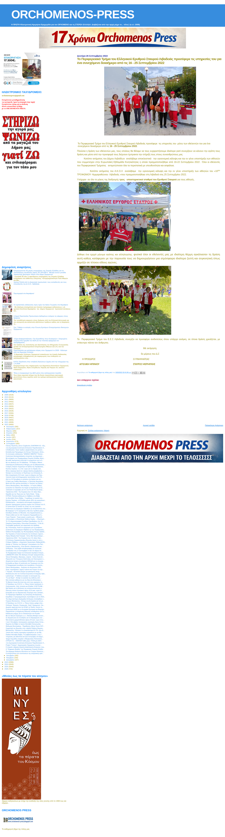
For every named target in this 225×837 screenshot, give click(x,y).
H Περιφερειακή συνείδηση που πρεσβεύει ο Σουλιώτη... (24, 565)
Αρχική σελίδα (149, 425)
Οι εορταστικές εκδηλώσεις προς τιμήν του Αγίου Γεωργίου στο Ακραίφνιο (41, 305)
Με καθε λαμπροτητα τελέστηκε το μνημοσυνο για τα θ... (24, 460)
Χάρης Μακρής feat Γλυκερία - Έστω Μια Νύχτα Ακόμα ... (25, 536)
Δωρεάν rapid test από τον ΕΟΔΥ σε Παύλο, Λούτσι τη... (24, 607)
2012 (6, 402)
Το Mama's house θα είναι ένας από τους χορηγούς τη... (24, 582)
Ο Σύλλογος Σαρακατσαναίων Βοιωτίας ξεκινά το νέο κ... (24, 540)
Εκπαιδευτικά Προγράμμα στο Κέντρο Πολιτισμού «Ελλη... (25, 452)
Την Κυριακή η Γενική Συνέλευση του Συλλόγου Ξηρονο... (25, 534)
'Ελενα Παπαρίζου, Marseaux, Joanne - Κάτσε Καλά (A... (25, 557)
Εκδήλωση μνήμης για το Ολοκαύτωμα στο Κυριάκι (23, 613)
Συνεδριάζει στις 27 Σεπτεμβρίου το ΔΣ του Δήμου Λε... (24, 550)
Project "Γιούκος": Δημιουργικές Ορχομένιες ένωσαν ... (24, 645)
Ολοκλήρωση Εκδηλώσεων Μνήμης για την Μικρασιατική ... (26, 464)
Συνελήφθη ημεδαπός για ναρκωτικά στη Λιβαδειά (22, 525)
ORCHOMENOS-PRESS (72, 14)
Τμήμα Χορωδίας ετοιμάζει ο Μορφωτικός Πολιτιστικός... (24, 639)
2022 (6, 424)
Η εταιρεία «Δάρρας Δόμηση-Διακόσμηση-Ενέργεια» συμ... (25, 647)
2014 (6, 406)
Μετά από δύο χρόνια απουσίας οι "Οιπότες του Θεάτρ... (25, 483)
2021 (6, 422)
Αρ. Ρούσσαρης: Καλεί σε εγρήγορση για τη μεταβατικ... (24, 527)
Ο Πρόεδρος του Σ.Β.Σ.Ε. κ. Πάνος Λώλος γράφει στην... (25, 603)
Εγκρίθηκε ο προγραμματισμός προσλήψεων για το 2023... (25, 597)
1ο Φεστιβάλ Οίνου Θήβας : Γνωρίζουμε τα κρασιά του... (24, 498)
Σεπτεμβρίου (11, 443)
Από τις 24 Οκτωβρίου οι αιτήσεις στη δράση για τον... (24, 479)
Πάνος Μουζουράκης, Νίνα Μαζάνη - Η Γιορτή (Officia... (24, 485)
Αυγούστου (10, 441)
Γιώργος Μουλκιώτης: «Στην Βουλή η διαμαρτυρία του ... (24, 546)
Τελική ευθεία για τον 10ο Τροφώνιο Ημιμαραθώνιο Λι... (24, 515)
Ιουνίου (9, 437)
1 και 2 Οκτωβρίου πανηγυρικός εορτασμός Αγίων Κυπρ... (25, 622)
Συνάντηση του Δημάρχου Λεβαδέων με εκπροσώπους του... (26, 508)
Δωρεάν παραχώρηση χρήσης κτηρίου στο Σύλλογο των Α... (26, 504)
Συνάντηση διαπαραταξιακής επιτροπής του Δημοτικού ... (25, 456)
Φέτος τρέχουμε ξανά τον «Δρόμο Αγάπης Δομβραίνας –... (25, 471)
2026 (6, 669)
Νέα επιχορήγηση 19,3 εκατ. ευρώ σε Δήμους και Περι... (24, 475)
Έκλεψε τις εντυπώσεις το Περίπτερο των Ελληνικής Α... (24, 473)
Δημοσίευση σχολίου (84, 385)
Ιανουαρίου (10, 426)
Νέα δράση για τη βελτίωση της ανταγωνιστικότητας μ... (24, 588)
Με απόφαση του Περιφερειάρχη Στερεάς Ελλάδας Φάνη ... (25, 458)
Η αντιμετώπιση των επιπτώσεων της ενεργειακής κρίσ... (25, 653)
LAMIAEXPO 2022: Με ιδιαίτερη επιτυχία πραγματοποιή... (25, 555)
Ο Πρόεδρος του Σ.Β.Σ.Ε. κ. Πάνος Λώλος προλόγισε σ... (25, 584)
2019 (6, 417)
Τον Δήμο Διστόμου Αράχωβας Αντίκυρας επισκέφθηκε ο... (25, 599)
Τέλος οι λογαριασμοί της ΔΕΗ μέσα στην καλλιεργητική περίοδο (37, 373)
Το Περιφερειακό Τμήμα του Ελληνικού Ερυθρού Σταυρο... (25, 553)
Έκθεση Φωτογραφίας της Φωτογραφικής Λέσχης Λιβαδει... (25, 532)
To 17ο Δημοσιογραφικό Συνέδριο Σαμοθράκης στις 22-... (25, 521)
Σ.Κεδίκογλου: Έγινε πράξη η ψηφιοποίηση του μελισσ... (24, 450)
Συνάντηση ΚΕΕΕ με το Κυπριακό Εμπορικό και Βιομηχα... (25, 609)
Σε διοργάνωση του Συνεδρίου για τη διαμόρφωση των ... (25, 618)
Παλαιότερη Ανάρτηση (214, 425)
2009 (6, 395)
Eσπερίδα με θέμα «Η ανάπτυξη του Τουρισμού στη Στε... (25, 563)
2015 (6, 408)
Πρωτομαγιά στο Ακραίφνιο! (24, 293)
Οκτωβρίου (10, 655)
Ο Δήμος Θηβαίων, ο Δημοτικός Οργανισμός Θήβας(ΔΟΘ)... (26, 542)
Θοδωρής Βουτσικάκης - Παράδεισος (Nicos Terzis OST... (25, 626)
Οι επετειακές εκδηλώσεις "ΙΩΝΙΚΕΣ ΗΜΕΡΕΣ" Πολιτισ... (25, 454)
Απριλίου (9, 433)
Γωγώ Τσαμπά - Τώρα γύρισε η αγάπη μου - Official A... (24, 517)
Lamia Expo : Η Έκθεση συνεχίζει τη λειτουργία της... (23, 576)
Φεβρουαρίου (11, 429)
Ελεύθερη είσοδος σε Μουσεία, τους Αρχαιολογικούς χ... (24, 513)
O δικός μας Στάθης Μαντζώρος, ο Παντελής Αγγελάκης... (25, 481)
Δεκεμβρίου (10, 660)
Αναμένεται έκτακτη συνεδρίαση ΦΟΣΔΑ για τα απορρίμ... (25, 561)
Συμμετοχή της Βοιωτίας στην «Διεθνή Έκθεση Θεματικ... (25, 628)
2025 (6, 666)
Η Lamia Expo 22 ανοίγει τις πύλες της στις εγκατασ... (24, 506)
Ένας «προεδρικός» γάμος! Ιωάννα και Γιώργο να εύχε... (25, 569)
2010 (6, 397)
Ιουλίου (9, 439)
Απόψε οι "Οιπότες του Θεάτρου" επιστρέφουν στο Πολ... (25, 544)
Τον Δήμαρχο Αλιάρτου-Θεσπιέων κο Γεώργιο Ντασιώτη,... (25, 651)
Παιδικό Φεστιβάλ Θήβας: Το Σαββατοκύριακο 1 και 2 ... (24, 634)
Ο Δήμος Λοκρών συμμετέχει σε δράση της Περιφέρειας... (25, 466)
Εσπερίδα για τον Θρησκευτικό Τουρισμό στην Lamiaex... (25, 592)
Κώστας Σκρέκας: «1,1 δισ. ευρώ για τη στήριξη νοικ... (24, 469)
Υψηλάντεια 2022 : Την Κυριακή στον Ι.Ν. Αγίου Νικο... (24, 492)
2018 (6, 415)
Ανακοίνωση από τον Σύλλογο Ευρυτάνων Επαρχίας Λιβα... (26, 574)
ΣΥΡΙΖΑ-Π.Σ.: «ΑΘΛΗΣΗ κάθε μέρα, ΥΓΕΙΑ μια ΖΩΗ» (24, 641)
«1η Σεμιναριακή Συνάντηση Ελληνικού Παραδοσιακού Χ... (25, 448)
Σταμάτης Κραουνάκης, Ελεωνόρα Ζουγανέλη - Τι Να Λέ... (25, 523)
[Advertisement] (146, 404)
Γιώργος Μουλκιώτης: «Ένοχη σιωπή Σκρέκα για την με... (25, 601)
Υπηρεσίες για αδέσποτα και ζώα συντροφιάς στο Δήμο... (25, 636)
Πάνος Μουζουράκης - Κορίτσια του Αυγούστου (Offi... (24, 567)
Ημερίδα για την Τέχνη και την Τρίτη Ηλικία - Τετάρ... (23, 494)
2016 (6, 411)
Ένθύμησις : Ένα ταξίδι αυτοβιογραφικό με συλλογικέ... (24, 548)
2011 (6, 399)
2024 (6, 664)
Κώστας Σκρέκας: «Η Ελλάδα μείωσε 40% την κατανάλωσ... (26, 500)
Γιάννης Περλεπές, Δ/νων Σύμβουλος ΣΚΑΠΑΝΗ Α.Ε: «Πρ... (26, 446)
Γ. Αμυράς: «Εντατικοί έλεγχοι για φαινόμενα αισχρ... (23, 571)
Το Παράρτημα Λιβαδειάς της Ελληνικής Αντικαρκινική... (24, 594)
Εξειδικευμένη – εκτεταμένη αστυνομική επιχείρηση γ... (24, 502)
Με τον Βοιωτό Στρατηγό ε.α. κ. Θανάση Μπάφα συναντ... (25, 616)
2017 (6, 413)
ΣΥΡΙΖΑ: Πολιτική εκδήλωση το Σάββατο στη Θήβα (23, 496)
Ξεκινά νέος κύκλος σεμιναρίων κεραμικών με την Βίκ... (24, 632)
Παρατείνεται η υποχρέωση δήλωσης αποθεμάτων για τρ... (25, 611)
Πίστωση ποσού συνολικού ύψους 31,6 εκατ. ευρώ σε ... (24, 590)
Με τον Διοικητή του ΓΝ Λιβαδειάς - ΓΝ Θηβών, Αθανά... (24, 462)
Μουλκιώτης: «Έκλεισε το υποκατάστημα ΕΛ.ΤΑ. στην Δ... (25, 630)
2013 (6, 404)
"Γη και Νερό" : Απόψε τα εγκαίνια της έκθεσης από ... (24, 578)
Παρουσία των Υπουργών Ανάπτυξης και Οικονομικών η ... (25, 559)
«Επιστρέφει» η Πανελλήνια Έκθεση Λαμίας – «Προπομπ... (25, 519)
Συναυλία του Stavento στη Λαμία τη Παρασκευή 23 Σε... (25, 488)
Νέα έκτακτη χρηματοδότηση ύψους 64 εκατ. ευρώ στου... (25, 620)
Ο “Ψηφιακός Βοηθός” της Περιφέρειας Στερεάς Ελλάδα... (25, 649)
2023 (6, 662)
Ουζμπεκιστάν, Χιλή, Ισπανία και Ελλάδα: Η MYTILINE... (25, 586)
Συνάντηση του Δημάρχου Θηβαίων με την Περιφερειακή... (25, 530)
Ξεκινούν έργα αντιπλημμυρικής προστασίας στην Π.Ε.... (25, 477)
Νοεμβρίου (10, 658)
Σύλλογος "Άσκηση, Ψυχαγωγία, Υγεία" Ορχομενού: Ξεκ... (25, 605)
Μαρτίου (9, 431)
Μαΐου (8, 435)
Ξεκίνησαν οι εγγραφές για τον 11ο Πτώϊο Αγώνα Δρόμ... (24, 490)
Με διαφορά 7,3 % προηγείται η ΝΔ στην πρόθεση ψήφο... (25, 511)
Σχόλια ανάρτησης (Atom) (98, 430)
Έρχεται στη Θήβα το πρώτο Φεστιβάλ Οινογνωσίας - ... (24, 624)
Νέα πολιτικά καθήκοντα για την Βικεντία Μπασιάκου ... (24, 580)
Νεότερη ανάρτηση (85, 425)
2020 (6, 420)
